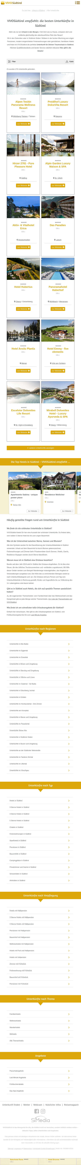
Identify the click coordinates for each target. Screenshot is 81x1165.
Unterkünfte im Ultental (40, 763)
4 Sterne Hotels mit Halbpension (40, 924)
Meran (24, 363)
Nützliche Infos (53, 1105)
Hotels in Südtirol (40, 800)
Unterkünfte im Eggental (40, 650)
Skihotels (40, 1034)
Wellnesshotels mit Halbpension (40, 943)
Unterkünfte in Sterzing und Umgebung (40, 670)
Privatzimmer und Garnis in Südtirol (40, 867)
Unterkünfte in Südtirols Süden (40, 737)
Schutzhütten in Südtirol (40, 873)
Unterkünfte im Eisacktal (40, 657)
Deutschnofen (24, 240)
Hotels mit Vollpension (40, 957)
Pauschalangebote (40, 1070)
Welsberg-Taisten (20, 116)
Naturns (58, 116)
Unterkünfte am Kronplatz (40, 710)
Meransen (63, 302)
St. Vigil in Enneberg (24, 425)
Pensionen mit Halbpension (40, 930)
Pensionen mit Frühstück (40, 983)
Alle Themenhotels (40, 1040)
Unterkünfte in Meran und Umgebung (40, 717)
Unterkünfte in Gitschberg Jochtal (40, 690)
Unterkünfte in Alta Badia (40, 644)
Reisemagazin (71, 1105)
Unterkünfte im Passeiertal (40, 723)
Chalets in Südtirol (40, 827)
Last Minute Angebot (38, 615)
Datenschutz (28, 1148)
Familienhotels (40, 1014)
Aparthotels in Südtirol (40, 840)
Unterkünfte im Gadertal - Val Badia (40, 683)
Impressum (18, 1148)
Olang (18, 302)
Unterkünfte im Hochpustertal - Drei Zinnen (40, 703)
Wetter (26, 1105)
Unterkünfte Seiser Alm (40, 730)
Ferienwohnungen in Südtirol (40, 833)
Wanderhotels (40, 1027)
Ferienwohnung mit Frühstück (40, 970)
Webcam (37, 1105)
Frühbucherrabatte (40, 1084)
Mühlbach (53, 302)
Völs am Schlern (58, 363)
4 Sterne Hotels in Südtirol (40, 813)
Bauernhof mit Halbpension (40, 937)
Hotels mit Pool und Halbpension (40, 950)
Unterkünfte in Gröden (40, 697)
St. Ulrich (58, 178)
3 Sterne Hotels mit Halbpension (40, 917)
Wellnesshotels (40, 1020)
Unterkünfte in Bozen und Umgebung (40, 743)
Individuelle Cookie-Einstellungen (44, 1148)
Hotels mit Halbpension (40, 910)
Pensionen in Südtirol (40, 847)
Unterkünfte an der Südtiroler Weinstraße (40, 750)
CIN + (23, 111)
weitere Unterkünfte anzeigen (41, 448)
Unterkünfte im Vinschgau (40, 770)
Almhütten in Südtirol (40, 880)
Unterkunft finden (11, 1105)
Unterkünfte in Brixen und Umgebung (40, 663)
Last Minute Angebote (40, 1077)
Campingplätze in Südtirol (40, 860)
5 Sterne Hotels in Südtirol (40, 820)
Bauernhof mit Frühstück (40, 977)
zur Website (22, 124)
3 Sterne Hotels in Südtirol (40, 807)
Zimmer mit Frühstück (40, 963)
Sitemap (10, 1148)
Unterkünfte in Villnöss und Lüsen (40, 677)
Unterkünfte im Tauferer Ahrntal (40, 757)
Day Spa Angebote (40, 1090)
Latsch (58, 240)
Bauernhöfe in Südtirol (40, 853)
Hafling (24, 178)
